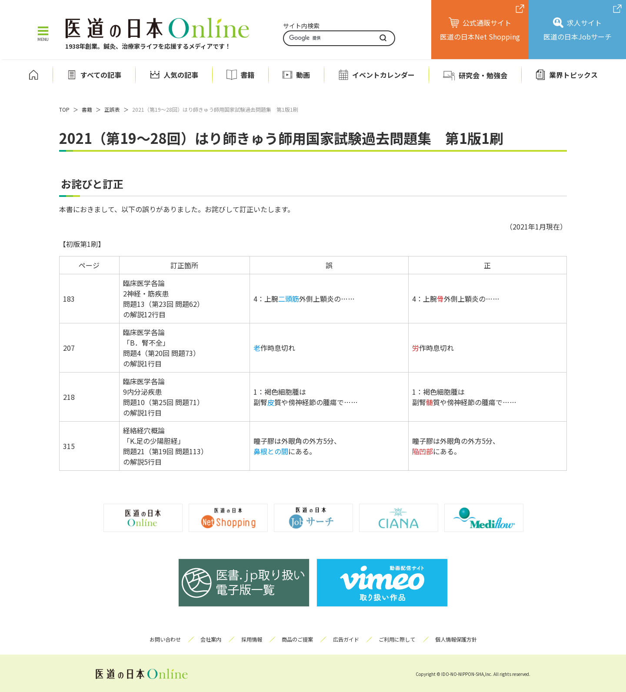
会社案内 (207, 639)
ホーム (33, 75)
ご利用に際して (400, 639)
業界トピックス (573, 75)
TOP (64, 109)
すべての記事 (100, 75)
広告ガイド (347, 639)
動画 (303, 75)
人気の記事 (180, 75)
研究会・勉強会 (483, 75)
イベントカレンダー (383, 75)
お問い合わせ (160, 639)
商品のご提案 (297, 639)
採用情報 (250, 639)
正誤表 (112, 109)
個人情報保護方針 (460, 639)
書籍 (247, 75)
